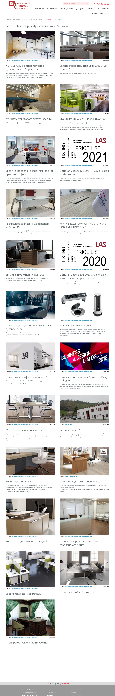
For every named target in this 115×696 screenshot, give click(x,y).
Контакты (74, 692)
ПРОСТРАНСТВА (52, 9)
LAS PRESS (20, 19)
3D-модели (50, 695)
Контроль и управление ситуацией (26, 541)
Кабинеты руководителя (29, 695)
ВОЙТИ (94, 13)
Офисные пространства (29, 692)
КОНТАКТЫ (105, 9)
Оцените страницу (57, 683)
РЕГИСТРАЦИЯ (104, 13)
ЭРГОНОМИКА (28, 19)
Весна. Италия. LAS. (71, 430)
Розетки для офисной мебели (77, 325)
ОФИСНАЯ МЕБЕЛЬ (57, 19)
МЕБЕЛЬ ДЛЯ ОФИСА (66, 9)
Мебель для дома (27, 689)
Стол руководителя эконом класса (80, 481)
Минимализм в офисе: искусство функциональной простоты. (25, 67)
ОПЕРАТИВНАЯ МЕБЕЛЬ (38, 19)
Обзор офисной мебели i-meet (78, 592)
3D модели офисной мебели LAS (25, 274)
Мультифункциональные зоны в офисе (83, 119)
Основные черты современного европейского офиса (79, 543)
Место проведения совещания (24, 430)
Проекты (49, 689)
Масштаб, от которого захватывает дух (29, 119)
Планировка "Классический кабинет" (27, 642)
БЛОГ (97, 9)
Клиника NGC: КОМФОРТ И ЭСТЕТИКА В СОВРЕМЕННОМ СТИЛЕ (83, 225)
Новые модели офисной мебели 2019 (28, 377)
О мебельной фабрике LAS (78, 689)
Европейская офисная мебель (23, 593)
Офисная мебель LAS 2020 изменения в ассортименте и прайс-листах (83, 276)
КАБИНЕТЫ (48, 19)
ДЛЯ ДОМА (80, 9)
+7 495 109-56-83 (100, 3)
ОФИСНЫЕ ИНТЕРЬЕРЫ (11, 19)
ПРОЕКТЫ (90, 9)
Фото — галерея (51, 692)
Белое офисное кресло (19, 481)
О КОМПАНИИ (39, 9)
